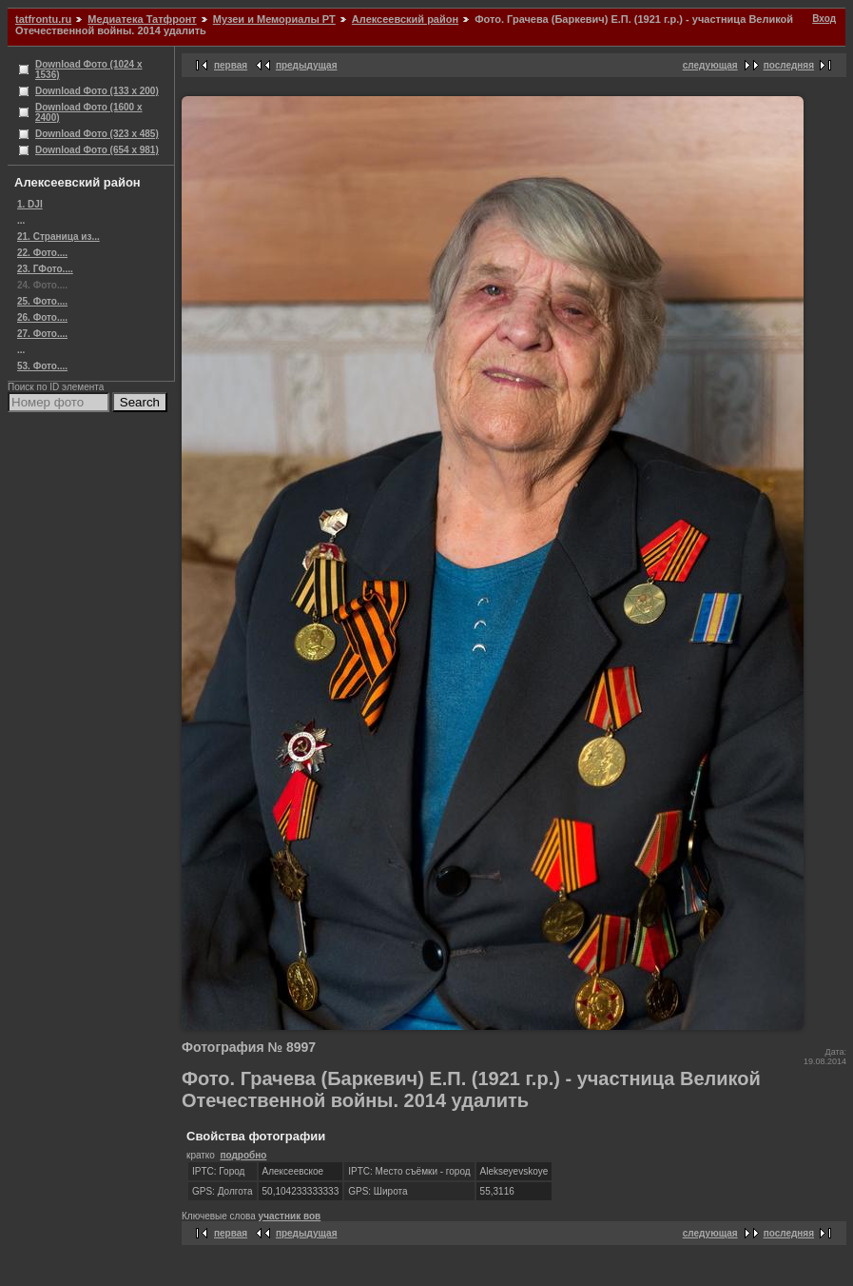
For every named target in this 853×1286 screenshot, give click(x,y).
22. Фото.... (42, 252)
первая (230, 65)
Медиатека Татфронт (141, 19)
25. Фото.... (42, 301)
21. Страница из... (58, 236)
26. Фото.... (42, 317)
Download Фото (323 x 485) (97, 134)
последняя (789, 65)
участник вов (290, 1216)
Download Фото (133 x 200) (97, 91)
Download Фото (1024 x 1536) (89, 69)
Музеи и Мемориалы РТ (274, 19)
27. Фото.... (42, 333)
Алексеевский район (405, 19)
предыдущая (307, 65)
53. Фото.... (42, 366)
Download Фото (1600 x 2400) (89, 112)
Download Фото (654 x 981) (97, 150)
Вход (824, 18)
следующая (710, 65)
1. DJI (30, 204)
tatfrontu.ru (43, 19)
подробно (243, 1155)
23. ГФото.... (45, 269)
